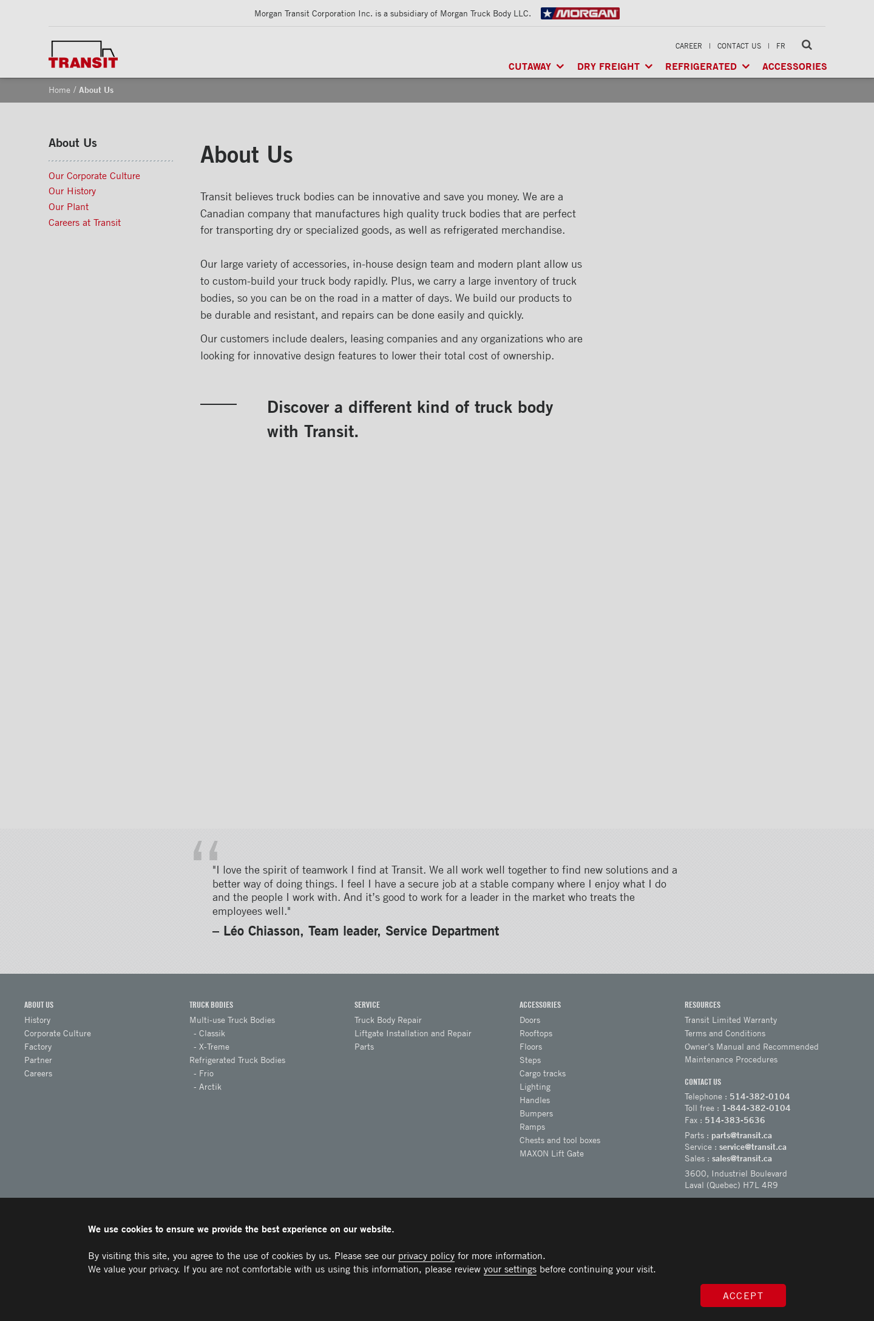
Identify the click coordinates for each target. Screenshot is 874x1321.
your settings (510, 1269)
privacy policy (426, 1255)
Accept (743, 1295)
